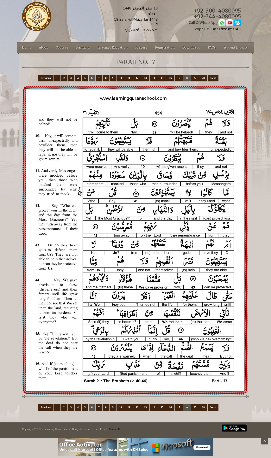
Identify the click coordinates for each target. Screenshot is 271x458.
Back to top (264, 441)
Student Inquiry (236, 47)
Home (26, 47)
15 (162, 78)
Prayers (141, 47)
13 (145, 78)
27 (195, 78)
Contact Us (115, 429)
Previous (46, 78)
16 (170, 78)
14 (153, 78)
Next (213, 78)
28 (203, 78)
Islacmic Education (113, 47)
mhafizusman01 (227, 29)
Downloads (191, 47)
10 (120, 78)
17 (178, 78)
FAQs (212, 47)
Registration (165, 47)
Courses (62, 47)
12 (137, 78)
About (43, 47)
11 (129, 78)
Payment (83, 47)
